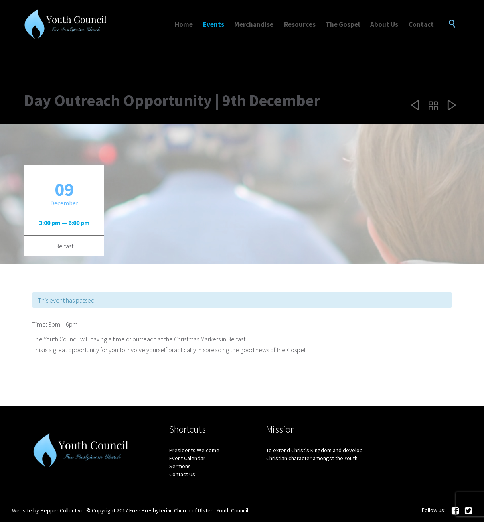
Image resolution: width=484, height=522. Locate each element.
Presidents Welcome (194, 450)
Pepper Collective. (63, 510)
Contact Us (182, 474)
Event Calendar (187, 458)
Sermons (180, 466)
